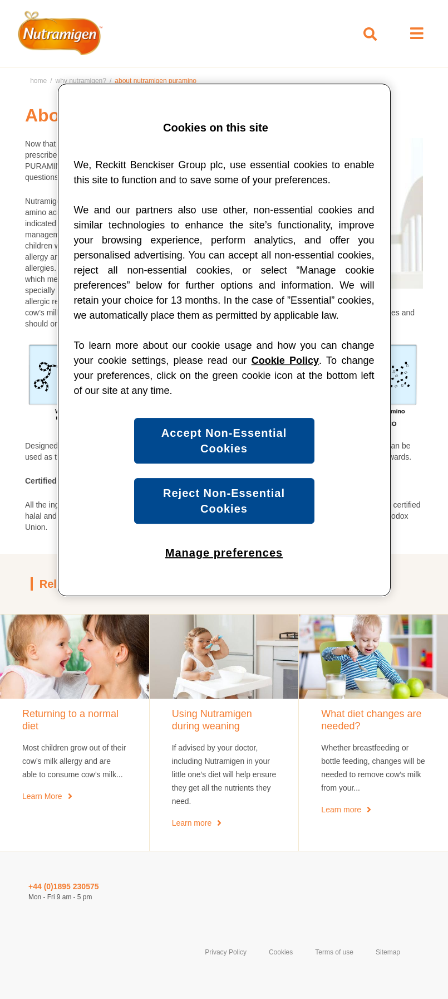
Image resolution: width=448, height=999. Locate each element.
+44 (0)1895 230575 (63, 886)
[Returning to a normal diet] (74, 720)
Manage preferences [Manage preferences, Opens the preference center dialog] (224, 553)
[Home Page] (57, 33)
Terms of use (334, 952)
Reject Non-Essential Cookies (224, 501)
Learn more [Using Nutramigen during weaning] (192, 822)
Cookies (281, 952)
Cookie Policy (285, 360)
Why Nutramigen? (81, 81)
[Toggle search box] (370, 34)
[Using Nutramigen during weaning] (224, 720)
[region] (224, 340)
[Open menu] (417, 33)
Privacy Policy (226, 952)
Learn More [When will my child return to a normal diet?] (42, 796)
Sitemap (388, 952)
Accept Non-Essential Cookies (224, 441)
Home (38, 81)
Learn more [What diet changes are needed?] (341, 809)
